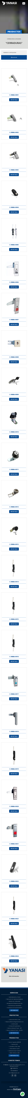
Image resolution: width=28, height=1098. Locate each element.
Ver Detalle (14, 99)
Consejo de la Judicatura (14, 1026)
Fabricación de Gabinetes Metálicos (14, 999)
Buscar (14, 57)
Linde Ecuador (14, 1024)
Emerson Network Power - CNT (15, 1028)
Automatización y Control (14, 997)
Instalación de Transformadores (14, 1007)
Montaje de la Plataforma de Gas (14, 1003)
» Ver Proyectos (14, 1033)
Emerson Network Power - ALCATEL (15, 1030)
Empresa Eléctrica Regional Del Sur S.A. (15, 1021)
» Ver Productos (14, 1055)
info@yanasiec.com (14, 1072)
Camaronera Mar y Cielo (14, 1019)
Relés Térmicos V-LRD (15, 1052)
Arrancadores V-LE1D (15, 1048)
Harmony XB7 (14, 1044)
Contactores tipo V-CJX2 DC (15, 1050)
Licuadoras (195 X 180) (15, 1046)
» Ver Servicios (14, 1010)
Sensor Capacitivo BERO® (15, 1042)
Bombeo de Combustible (14, 1001)
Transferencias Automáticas (14, 1005)
